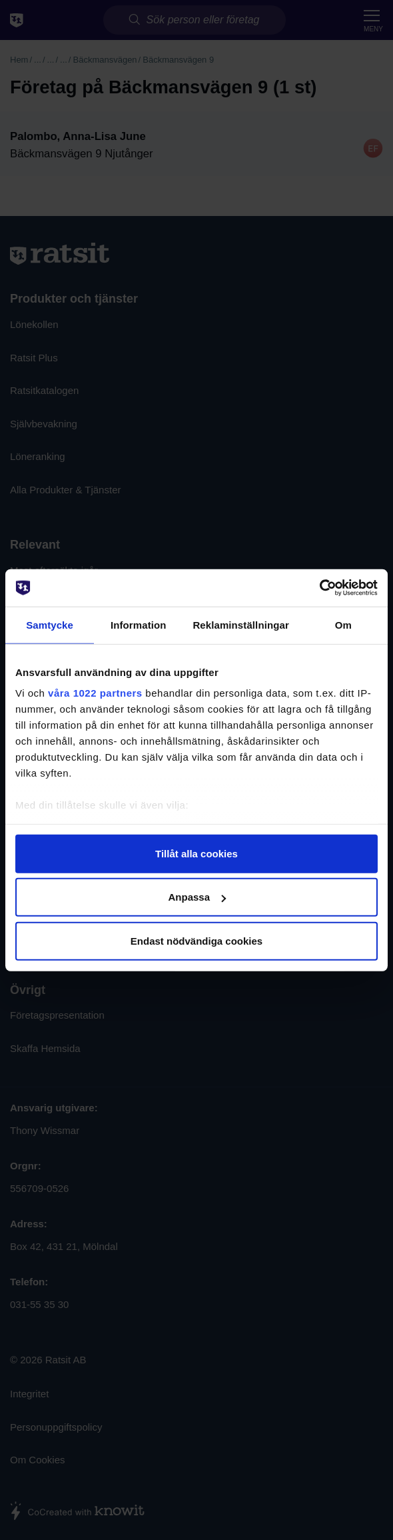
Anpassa (197, 897)
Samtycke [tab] (49, 624)
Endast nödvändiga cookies (196, 940)
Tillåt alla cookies (196, 853)
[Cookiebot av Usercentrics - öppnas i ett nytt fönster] (319, 588)
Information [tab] (139, 624)
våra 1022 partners (95, 693)
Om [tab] (343, 624)
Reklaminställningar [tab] (240, 624)
